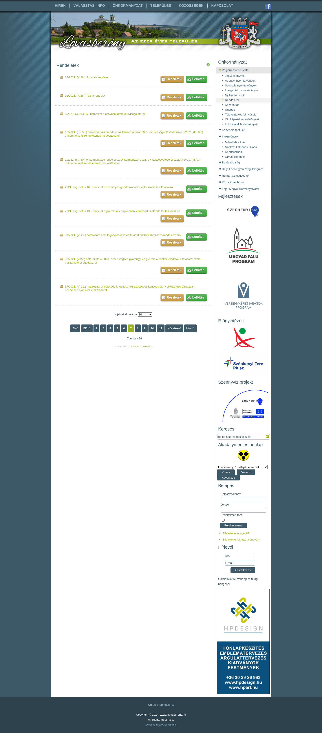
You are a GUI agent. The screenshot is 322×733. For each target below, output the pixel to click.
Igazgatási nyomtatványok (241, 90)
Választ (246, 472)
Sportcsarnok (233, 152)
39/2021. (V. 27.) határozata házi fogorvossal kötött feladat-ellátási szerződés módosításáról (123, 235)
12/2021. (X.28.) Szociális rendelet (87, 77)
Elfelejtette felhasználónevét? (241, 539)
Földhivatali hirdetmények (241, 124)
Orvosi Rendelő (235, 156)
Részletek (174, 79)
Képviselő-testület (233, 130)
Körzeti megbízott (233, 182)
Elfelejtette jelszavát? (236, 533)
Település (160, 5)
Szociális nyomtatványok (240, 85)
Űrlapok (230, 109)
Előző (87, 328)
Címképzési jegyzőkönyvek (242, 119)
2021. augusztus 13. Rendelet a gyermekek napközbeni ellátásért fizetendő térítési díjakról (122, 211)
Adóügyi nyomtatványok (240, 80)
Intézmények (230, 136)
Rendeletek (232, 100)
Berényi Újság (231, 162)
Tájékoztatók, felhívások (240, 114)
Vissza (226, 472)
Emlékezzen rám (231, 515)
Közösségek (191, 5)
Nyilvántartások (235, 95)
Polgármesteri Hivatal (235, 70)
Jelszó (225, 504)
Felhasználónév (231, 494)
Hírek (60, 5)
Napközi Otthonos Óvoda (241, 147)
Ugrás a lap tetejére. (161, 704)
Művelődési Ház (235, 142)
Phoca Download (141, 346)
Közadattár (232, 104)
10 (152, 328)
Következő (174, 328)
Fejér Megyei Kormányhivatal (240, 189)
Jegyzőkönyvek (235, 75)
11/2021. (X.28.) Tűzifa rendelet (85, 95)
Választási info (89, 5)
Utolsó (190, 328)
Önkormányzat (128, 5)
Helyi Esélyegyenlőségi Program (242, 169)
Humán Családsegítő (235, 175)
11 (160, 328)
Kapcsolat (222, 5)
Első (75, 328)
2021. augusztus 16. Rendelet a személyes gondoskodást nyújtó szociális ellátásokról (119, 187)
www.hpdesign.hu (167, 725)
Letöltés (198, 79)
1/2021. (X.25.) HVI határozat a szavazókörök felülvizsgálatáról (105, 113)
